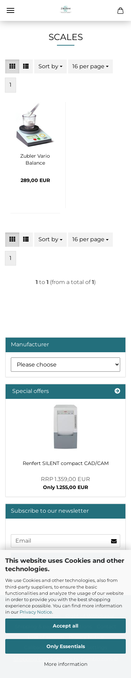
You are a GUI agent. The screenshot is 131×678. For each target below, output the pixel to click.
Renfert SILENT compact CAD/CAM (66, 463)
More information (65, 664)
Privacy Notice (36, 612)
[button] (12, 67)
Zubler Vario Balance (35, 159)
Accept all (65, 626)
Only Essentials (65, 646)
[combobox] (50, 67)
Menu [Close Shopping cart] (10, 10)
